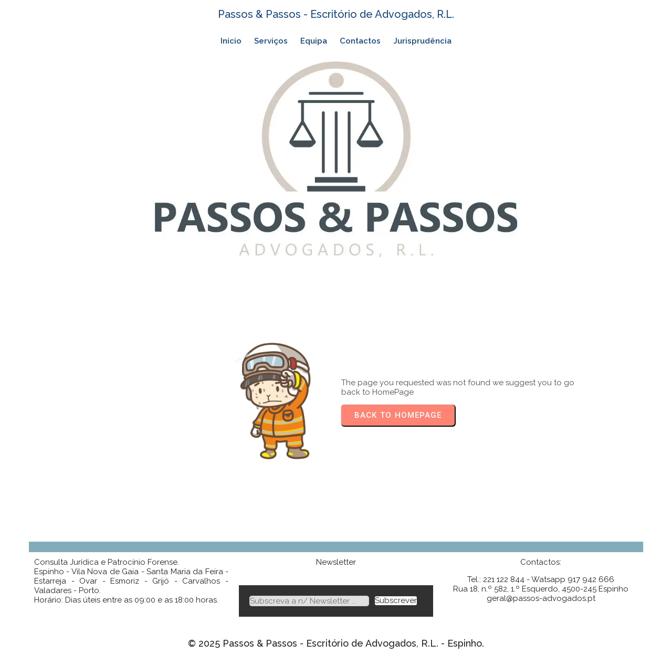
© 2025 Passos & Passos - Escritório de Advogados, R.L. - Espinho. (336, 643)
